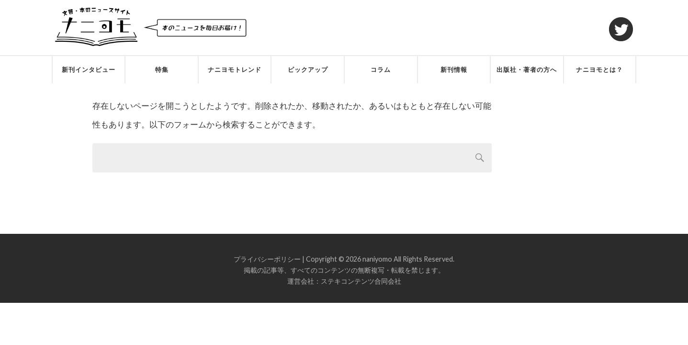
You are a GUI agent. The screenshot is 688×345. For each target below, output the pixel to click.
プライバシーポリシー (267, 259)
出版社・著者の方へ (526, 69)
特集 (162, 69)
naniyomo (377, 259)
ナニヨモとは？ (599, 69)
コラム (381, 69)
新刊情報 (453, 69)
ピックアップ (308, 69)
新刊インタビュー (88, 69)
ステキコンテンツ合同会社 (361, 281)
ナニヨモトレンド (234, 69)
